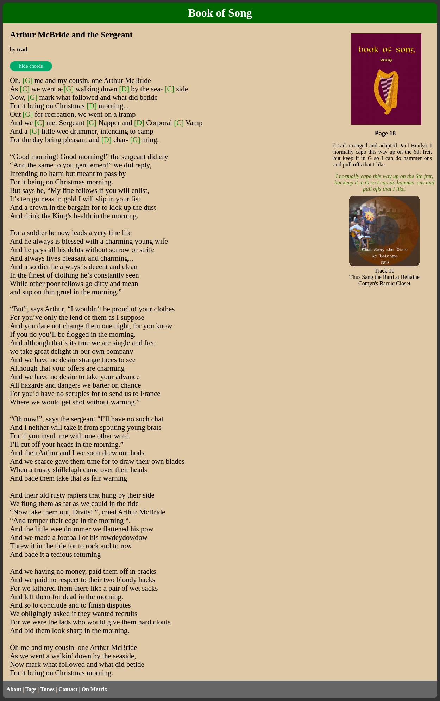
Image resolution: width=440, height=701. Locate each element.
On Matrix (94, 689)
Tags (30, 689)
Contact (67, 689)
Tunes (47, 689)
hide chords (31, 66)
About (13, 689)
